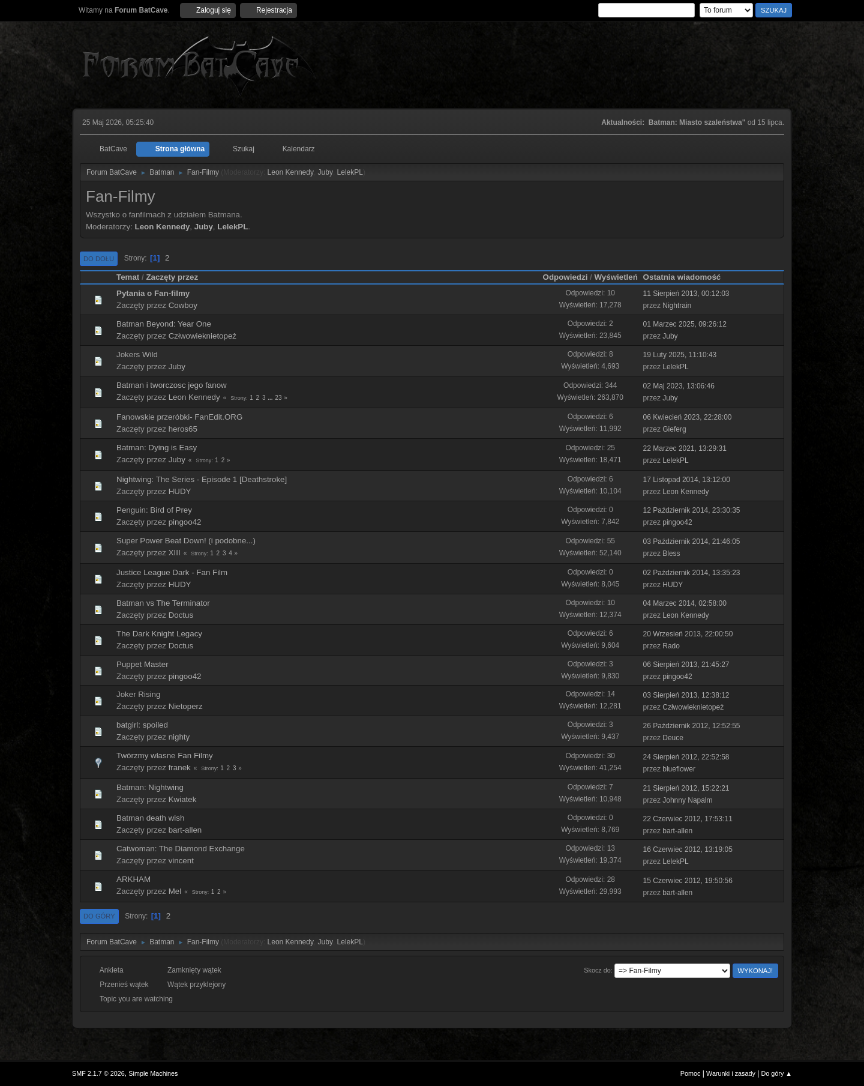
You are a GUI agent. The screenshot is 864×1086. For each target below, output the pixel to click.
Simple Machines (153, 1073)
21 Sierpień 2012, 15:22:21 (686, 788)
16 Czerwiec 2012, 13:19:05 (688, 849)
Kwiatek (183, 799)
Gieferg (674, 429)
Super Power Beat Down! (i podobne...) (186, 540)
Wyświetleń (615, 277)
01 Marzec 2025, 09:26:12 (685, 324)
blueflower (678, 769)
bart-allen (185, 829)
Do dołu (98, 258)
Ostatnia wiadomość (687, 277)
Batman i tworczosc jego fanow (171, 385)
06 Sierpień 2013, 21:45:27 (686, 664)
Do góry (99, 916)
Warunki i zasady (730, 1073)
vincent (181, 860)
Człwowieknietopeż (202, 335)
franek (180, 767)
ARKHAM (133, 879)
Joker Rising (138, 694)
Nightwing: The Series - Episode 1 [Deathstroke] (201, 479)
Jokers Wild (137, 354)
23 (278, 397)
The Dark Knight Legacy (159, 633)
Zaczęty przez (172, 277)
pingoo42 (185, 521)
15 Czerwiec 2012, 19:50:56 (688, 880)
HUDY (180, 491)
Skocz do (597, 970)
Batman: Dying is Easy (156, 447)
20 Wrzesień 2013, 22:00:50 (688, 634)
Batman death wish (150, 817)
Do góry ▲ (776, 1073)
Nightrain (676, 305)
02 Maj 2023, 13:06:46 (679, 386)
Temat (127, 277)
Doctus (181, 615)
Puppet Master (142, 664)
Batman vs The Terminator (163, 603)
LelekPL (350, 172)
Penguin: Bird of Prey (154, 509)
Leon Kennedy (291, 172)
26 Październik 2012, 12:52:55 (691, 726)
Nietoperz (186, 706)
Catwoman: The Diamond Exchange (180, 848)
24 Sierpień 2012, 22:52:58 (686, 757)
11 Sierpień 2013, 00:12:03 (686, 293)
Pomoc (690, 1073)
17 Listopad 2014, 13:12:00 (686, 479)
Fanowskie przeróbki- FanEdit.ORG (179, 416)
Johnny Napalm (687, 800)
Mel (175, 891)
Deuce (672, 738)
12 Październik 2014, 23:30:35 (691, 510)
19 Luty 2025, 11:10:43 (680, 355)
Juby (325, 172)
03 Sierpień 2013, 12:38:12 (686, 695)
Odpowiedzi (565, 277)
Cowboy (183, 305)
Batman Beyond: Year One (163, 323)
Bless (671, 553)
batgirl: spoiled (142, 724)
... (271, 397)
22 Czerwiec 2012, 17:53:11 (688, 819)
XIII (175, 552)
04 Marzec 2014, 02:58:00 (685, 603)
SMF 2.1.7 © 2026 (98, 1073)
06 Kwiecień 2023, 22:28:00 (687, 417)
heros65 (183, 428)
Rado (671, 646)
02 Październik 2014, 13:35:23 (691, 573)
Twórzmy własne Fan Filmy (164, 755)
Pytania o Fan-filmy (153, 293)
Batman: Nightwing (150, 787)
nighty (179, 736)
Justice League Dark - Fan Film (171, 572)
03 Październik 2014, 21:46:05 (691, 541)
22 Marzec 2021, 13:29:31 (685, 448)
